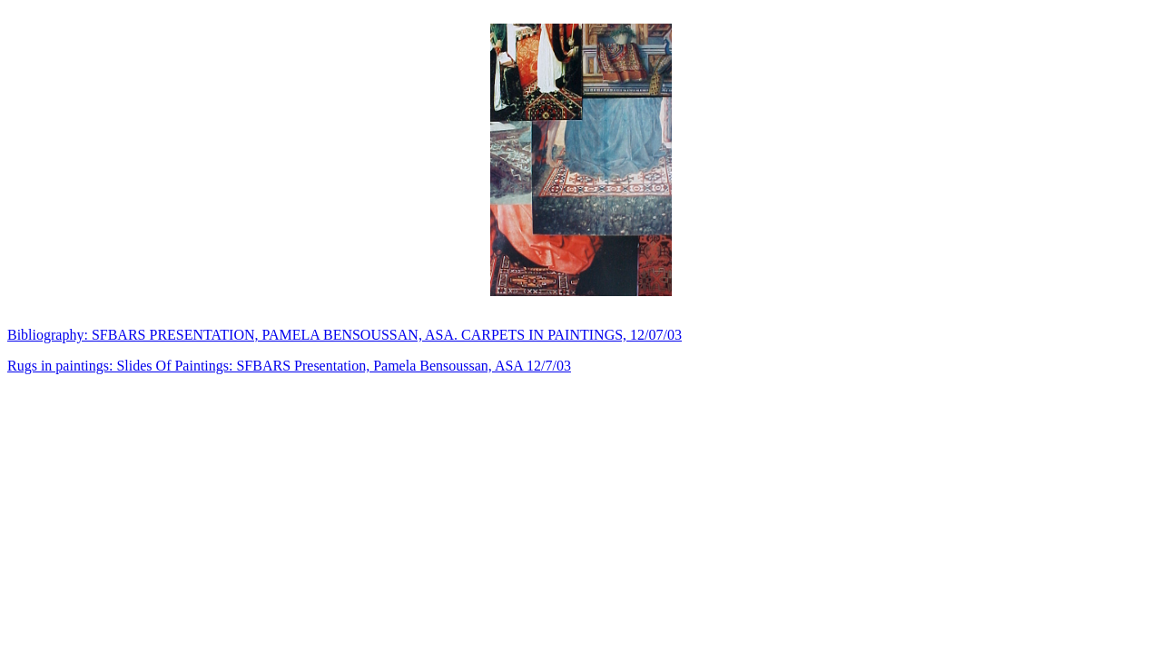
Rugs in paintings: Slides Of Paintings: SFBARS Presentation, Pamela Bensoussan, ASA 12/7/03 (289, 365)
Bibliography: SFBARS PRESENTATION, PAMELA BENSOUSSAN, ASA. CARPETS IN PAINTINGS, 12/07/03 (344, 334)
